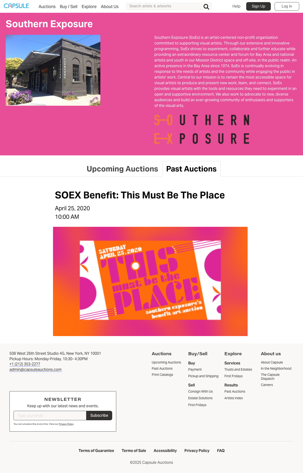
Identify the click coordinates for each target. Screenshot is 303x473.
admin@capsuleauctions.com (35, 369)
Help (236, 6)
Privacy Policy (66, 423)
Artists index (233, 398)
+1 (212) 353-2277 (24, 364)
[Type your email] (49, 415)
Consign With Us (200, 391)
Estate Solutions (200, 398)
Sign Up (258, 6)
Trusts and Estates (238, 369)
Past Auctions (234, 391)
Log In (287, 6)
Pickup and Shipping (203, 376)
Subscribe (99, 415)
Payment (195, 369)
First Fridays (197, 405)
